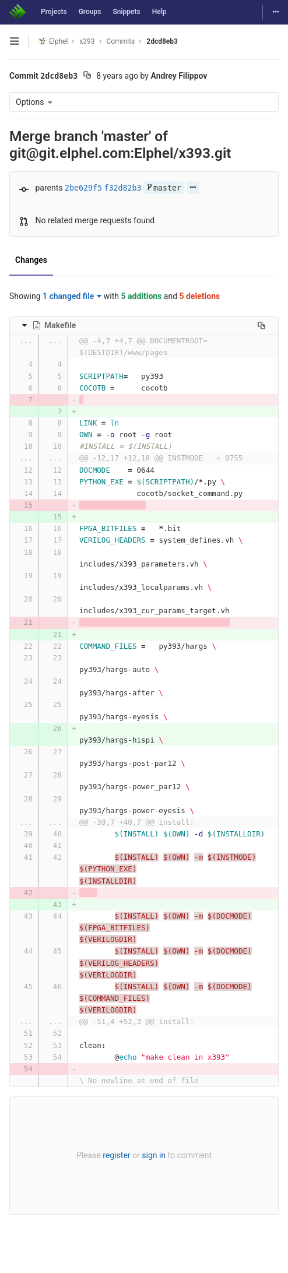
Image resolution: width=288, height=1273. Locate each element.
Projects (54, 12)
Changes (31, 260)
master (163, 188)
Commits (121, 41)
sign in (154, 1155)
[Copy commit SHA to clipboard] (87, 76)
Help (159, 12)
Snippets (126, 12)
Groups (90, 12)
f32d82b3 (123, 188)
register (116, 1155)
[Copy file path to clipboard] (261, 325)
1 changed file (72, 296)
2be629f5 (83, 188)
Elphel (53, 41)
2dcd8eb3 (162, 41)
